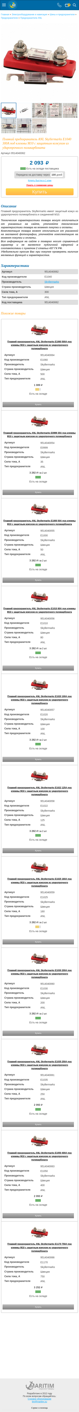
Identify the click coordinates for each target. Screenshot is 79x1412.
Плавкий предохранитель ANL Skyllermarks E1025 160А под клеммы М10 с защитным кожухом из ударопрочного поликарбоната (39, 882)
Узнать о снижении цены (39, 185)
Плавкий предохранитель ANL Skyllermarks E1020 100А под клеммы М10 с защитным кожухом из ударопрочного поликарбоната (39, 700)
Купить (39, 192)
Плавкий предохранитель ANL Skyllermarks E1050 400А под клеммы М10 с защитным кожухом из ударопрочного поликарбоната (39, 1156)
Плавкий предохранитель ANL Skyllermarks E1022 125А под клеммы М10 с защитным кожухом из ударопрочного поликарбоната (39, 791)
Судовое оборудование (39, 1399)
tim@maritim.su (39, 1401)
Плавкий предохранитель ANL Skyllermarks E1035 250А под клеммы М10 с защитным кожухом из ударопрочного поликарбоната (39, 1065)
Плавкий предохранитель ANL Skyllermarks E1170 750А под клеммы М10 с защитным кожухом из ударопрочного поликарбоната (39, 1247)
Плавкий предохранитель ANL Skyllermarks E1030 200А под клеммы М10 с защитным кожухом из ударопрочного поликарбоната (39, 974)
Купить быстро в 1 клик (39, 180)
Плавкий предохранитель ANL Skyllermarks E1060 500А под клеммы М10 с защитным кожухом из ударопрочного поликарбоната (39, 345)
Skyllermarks (51, 281)
